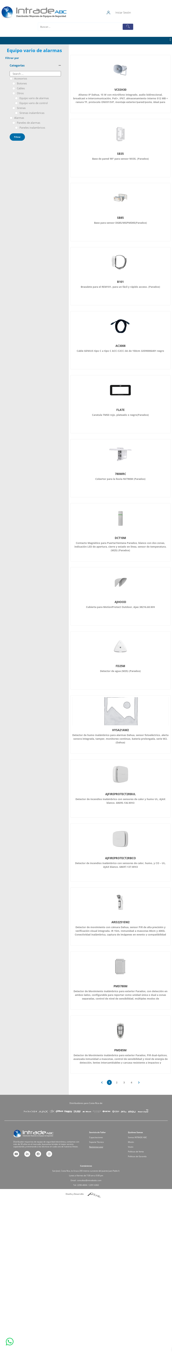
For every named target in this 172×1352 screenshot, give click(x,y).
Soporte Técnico (101, 1143)
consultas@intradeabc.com (87, 1177)
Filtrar (17, 136)
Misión (138, 1143)
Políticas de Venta (140, 1147)
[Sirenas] (13, 108)
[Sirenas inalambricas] (16, 113)
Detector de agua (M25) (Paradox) (120, 671)
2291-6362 (89, 1179)
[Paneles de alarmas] (13, 122)
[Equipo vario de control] (16, 103)
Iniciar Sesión (145, 12)
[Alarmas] (11, 117)
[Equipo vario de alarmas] (16, 98)
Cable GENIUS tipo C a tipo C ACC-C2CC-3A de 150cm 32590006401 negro (120, 350)
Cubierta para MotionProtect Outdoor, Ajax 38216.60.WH (120, 607)
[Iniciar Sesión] (130, 13)
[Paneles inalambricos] (16, 127)
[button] (170, 40)
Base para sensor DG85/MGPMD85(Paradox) (120, 222)
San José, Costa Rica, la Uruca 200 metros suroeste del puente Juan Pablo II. (86, 1173)
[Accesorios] (11, 78)
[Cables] (13, 88)
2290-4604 (84, 1179)
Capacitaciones (101, 1141)
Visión (138, 1145)
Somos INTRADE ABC (141, 1141)
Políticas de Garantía (141, 1149)
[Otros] (13, 93)
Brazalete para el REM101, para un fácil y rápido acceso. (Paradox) (120, 286)
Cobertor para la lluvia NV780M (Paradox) (120, 479)
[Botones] (13, 83)
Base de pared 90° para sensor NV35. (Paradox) (120, 158)
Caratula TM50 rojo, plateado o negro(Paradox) (120, 415)
